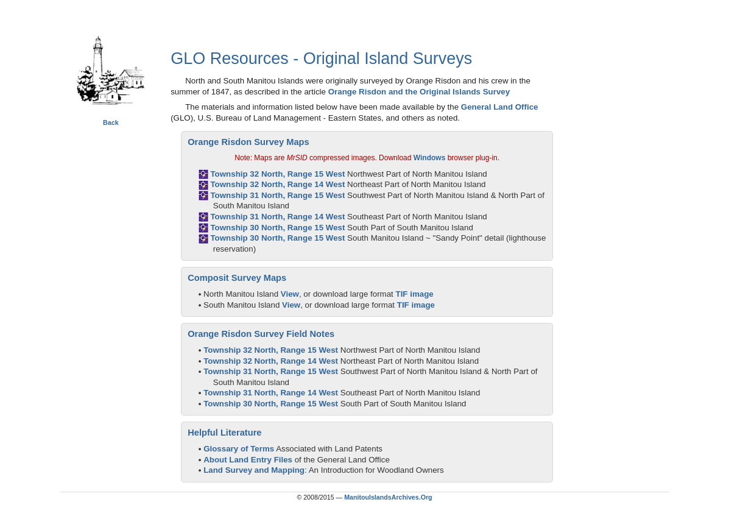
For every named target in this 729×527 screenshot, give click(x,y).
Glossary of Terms (238, 448)
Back (110, 122)
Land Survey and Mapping (254, 470)
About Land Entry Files (247, 459)
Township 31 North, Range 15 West (277, 195)
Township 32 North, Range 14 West (277, 184)
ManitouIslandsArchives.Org (388, 497)
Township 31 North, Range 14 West (277, 216)
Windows (430, 158)
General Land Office (499, 106)
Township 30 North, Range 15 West (277, 227)
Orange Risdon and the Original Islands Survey (419, 91)
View (290, 294)
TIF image (415, 294)
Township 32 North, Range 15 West (277, 174)
